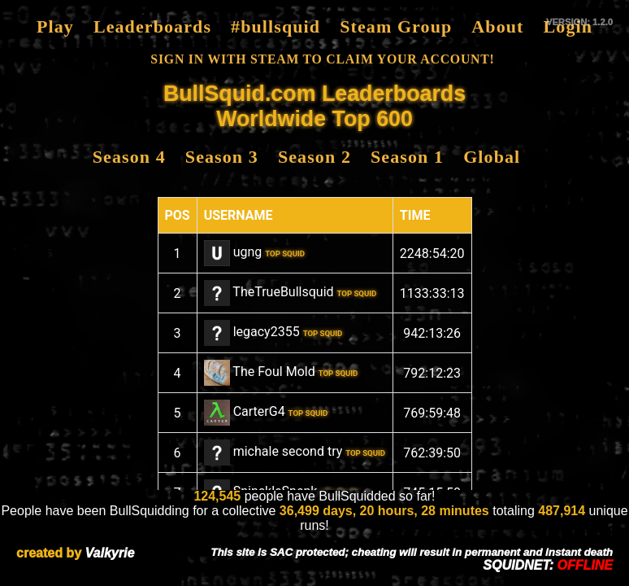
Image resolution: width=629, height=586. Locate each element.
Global (491, 156)
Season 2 (314, 156)
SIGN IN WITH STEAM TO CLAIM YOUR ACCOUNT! (322, 59)
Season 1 (407, 156)
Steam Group (396, 26)
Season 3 (221, 156)
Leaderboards (152, 26)
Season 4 (129, 156)
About (497, 26)
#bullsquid (275, 26)
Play (55, 26)
